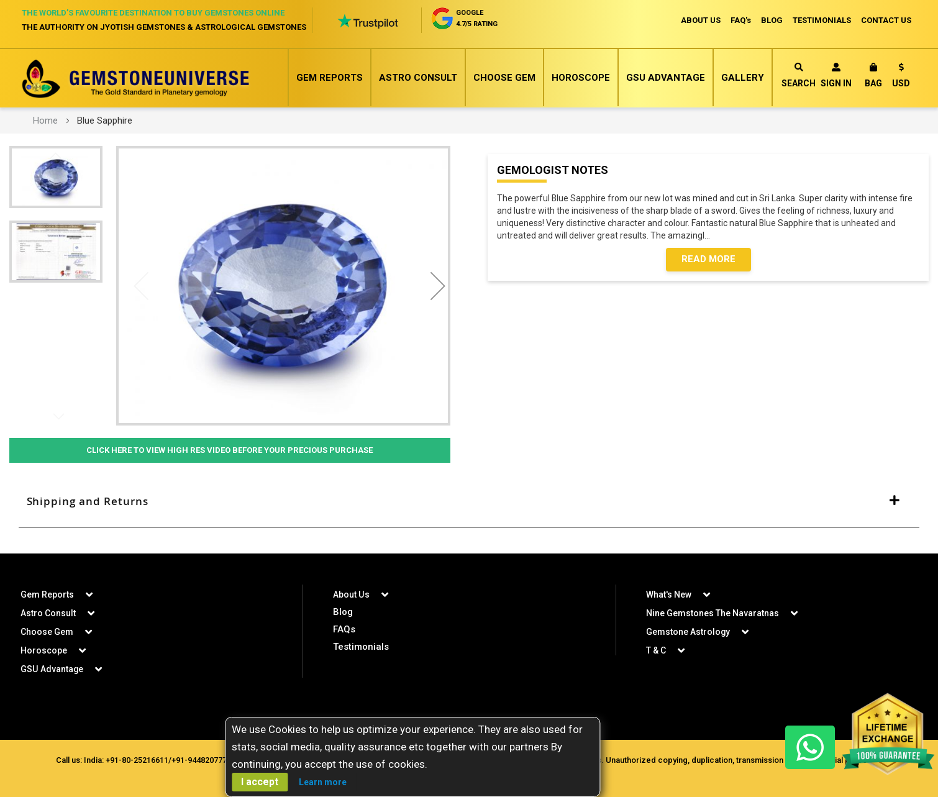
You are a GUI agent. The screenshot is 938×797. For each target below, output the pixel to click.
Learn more (323, 782)
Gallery (742, 77)
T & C (656, 650)
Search (798, 75)
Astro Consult (418, 77)
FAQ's (741, 20)
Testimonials (361, 646)
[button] (901, 77)
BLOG (772, 20)
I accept (259, 782)
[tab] (469, 502)
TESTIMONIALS (822, 20)
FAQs (344, 629)
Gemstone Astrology (688, 632)
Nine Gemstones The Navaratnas (712, 613)
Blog (343, 611)
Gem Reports (329, 77)
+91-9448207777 (201, 760)
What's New (668, 594)
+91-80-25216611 (137, 760)
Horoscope (581, 77)
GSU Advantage (665, 77)
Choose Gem (504, 77)
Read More (708, 259)
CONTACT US (886, 20)
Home (45, 120)
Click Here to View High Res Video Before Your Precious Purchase (229, 450)
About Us (351, 594)
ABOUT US (701, 20)
